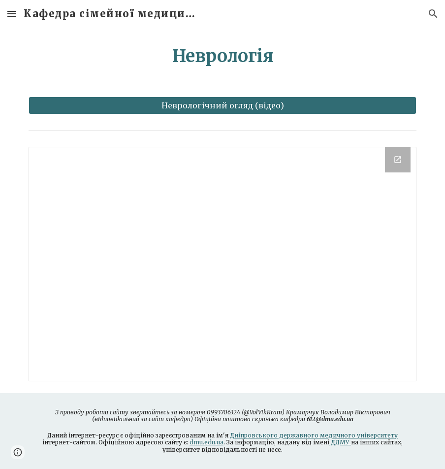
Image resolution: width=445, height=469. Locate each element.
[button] (12, 13)
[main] (222, 56)
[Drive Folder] (222, 264)
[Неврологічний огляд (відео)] (222, 105)
